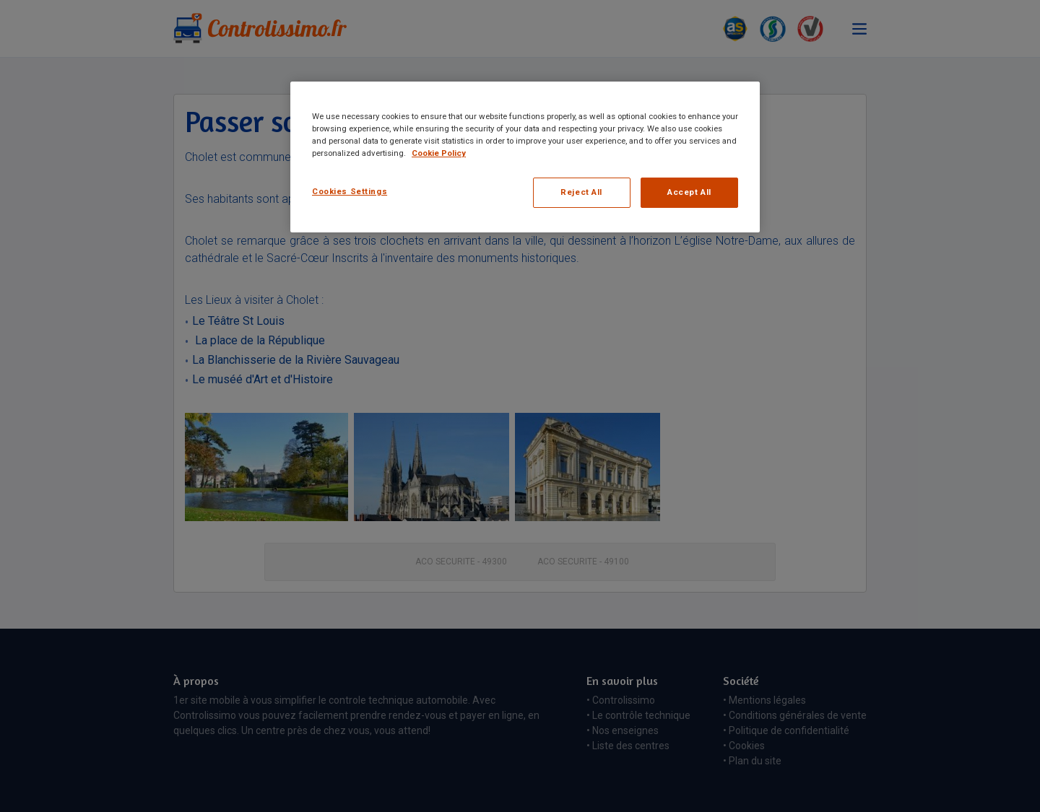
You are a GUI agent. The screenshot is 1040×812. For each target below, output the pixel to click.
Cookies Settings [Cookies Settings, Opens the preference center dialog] (349, 191)
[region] (525, 157)
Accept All (689, 192)
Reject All (581, 192)
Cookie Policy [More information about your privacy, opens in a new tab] (439, 153)
